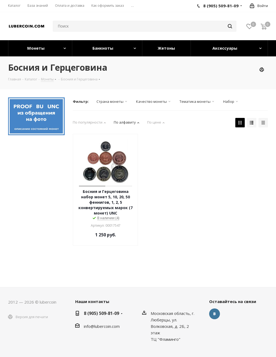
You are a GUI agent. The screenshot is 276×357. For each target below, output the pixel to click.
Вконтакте (214, 313)
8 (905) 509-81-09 (101, 313)
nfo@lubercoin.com (102, 326)
